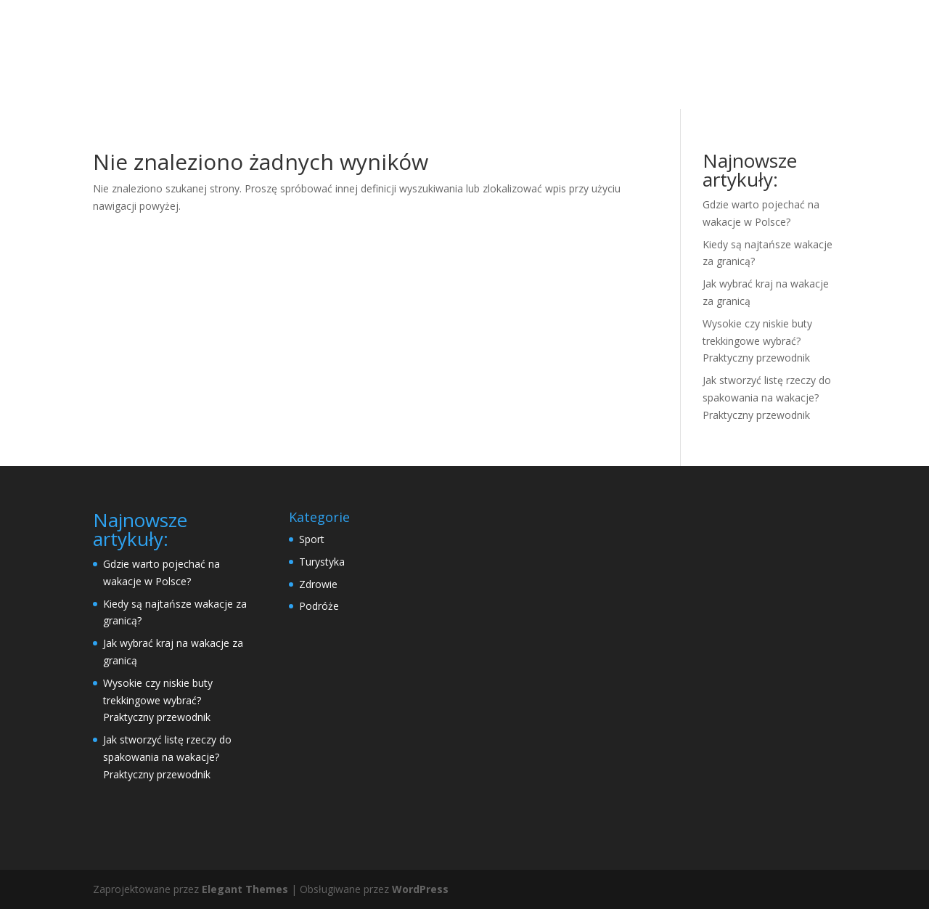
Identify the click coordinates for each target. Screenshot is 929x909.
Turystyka (322, 561)
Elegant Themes (245, 889)
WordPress (420, 889)
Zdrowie (318, 584)
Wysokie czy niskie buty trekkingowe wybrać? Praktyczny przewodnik (757, 341)
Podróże (319, 606)
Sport (311, 539)
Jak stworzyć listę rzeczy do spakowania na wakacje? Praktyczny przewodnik (767, 397)
